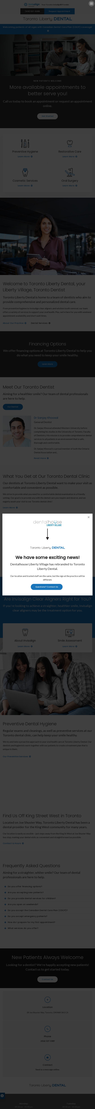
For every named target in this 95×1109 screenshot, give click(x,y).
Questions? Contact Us (46, 587)
